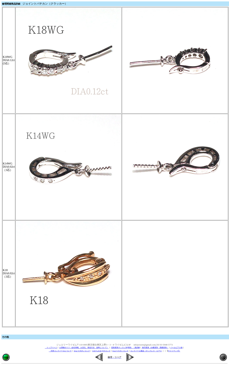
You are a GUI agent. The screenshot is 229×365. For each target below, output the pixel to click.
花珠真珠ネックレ (118, 347)
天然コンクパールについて (60, 351)
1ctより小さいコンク (120, 351)
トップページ (51, 347)
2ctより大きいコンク (82, 351)
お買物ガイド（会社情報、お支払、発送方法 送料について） (84, 347)
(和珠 (129, 347)
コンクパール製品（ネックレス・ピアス (146, 351)
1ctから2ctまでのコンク (101, 351)
